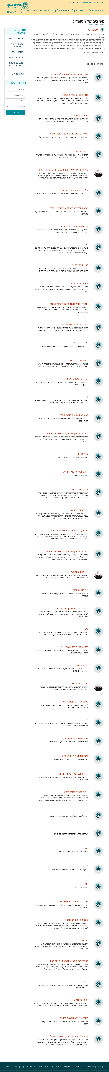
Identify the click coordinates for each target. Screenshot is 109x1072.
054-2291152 (15, 11)
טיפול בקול (78, 10)
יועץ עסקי (18, 1066)
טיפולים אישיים (18, 52)
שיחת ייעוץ (32, 10)
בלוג (21, 10)
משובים (44, 10)
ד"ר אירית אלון (95, 10)
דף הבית (98, 2)
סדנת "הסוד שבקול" (15, 57)
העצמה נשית (30, 1066)
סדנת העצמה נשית (16, 38)
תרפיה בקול (67, 1066)
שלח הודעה (16, 112)
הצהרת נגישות (43, 1066)
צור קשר (73, 2)
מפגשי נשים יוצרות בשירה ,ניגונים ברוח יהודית (16, 66)
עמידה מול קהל (60, 10)
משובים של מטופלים (93, 24)
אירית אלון (90, 1066)
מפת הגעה (86, 2)
